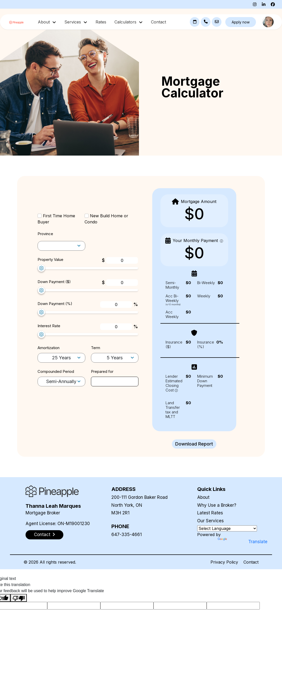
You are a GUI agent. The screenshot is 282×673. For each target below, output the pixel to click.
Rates (101, 21)
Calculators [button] (126, 21)
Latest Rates (210, 512)
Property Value (50, 259)
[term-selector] (114, 358)
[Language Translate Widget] (227, 528)
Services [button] (73, 21)
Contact (158, 21)
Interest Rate (49, 325)
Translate (232, 541)
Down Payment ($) (54, 281)
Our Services (210, 520)
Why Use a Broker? (216, 505)
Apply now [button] (241, 22)
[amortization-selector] (61, 246)
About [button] (44, 21)
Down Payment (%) (55, 303)
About (203, 497)
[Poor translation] (18, 598)
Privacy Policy (224, 562)
